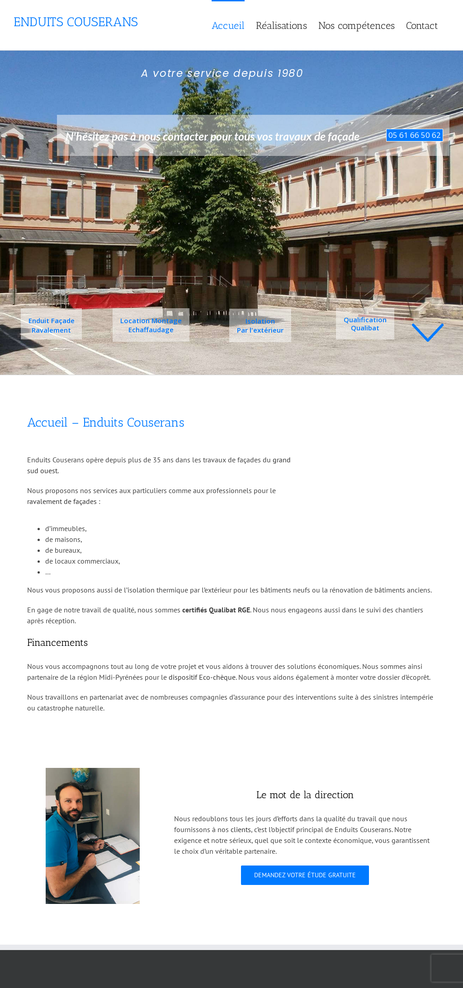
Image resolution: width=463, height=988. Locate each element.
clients (241, 829)
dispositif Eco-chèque (202, 677)
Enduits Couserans (76, 21)
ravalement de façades (62, 501)
